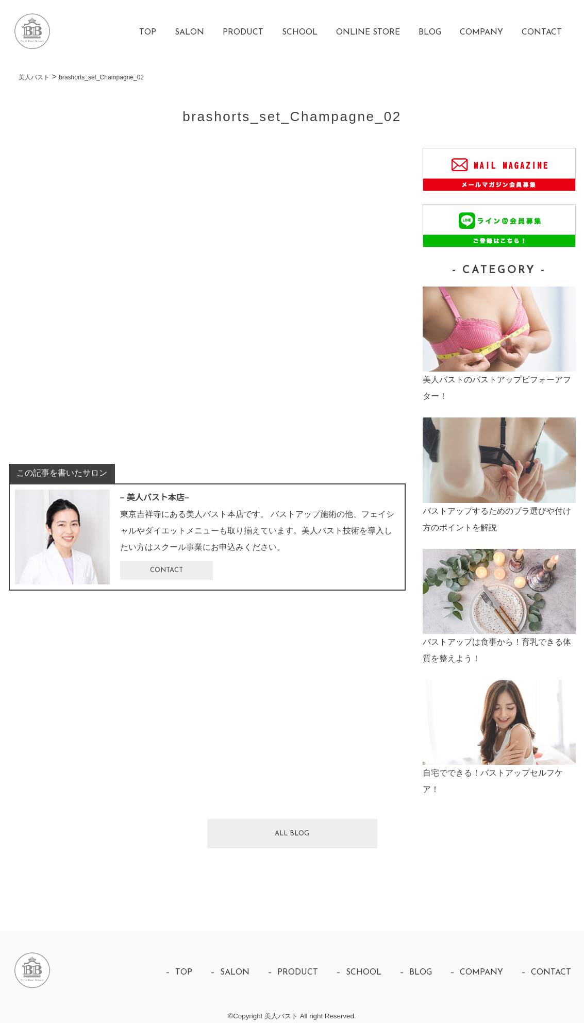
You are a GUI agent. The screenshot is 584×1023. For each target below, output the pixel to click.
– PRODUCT (293, 972)
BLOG (430, 32)
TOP (147, 32)
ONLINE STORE (368, 32)
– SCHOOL (358, 972)
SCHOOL (300, 32)
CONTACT (542, 32)
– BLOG (415, 972)
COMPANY (481, 32)
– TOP (178, 972)
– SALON (229, 972)
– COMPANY (476, 972)
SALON (189, 32)
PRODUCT (243, 32)
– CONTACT (546, 972)
